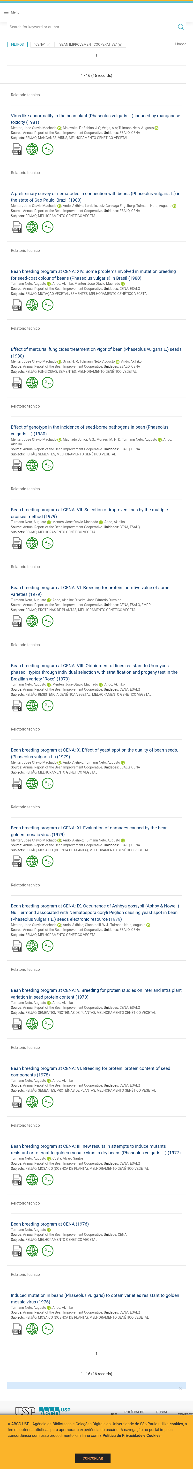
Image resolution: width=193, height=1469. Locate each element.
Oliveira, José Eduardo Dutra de (97, 600)
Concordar (93, 1458)
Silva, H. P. (70, 361)
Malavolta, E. (72, 128)
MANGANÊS (47, 138)
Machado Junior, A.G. (79, 439)
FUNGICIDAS (47, 371)
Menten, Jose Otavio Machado (34, 128)
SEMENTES (79, 294)
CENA (135, 133)
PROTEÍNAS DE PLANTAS (57, 610)
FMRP (145, 605)
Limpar (180, 44)
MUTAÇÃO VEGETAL (53, 294)
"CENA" (42, 45)
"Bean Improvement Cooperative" (90, 45)
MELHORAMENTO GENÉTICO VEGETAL (98, 138)
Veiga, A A (109, 128)
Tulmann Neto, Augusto (136, 128)
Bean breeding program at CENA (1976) (50, 1224)
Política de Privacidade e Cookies (132, 1435)
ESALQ (124, 133)
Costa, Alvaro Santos (68, 1158)
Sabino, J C (91, 128)
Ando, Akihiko (73, 206)
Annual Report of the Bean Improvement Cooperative (62, 133)
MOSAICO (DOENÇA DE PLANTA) (63, 850)
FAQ (114, 1415)
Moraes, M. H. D (108, 439)
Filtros (17, 44)
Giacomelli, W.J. (97, 925)
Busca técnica (163, 1414)
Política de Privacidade (135, 1414)
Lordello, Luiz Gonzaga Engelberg (110, 206)
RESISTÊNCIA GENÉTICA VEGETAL (64, 694)
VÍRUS (62, 138)
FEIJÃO (31, 138)
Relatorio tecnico (25, 95)
